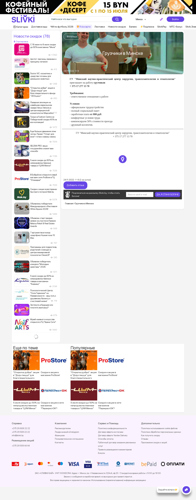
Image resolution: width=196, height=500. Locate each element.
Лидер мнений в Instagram (67, 432)
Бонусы (101, 453)
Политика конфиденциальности (112, 428)
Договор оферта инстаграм (110, 432)
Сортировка (21, 41)
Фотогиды (72, 36)
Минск (139, 19)
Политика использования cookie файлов (159, 428)
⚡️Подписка (147, 26)
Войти (175, 19)
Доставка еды (39, 26)
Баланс (133, 26)
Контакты (59, 442)
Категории (22, 26)
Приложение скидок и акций (154, 442)
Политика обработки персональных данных (161, 432)
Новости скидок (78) (32, 36)
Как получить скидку (150, 435)
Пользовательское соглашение (69, 439)
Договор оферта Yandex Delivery (112, 435)
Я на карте (85, 26)
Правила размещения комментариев (115, 449)
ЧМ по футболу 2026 (61, 26)
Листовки (99, 26)
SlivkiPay (162, 26)
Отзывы (144, 439)
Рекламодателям (63, 428)
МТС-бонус (176, 26)
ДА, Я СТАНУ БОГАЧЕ (167, 194)
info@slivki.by (18, 435)
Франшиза (60, 435)
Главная (69, 203)
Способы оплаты (106, 439)
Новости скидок (117, 26)
